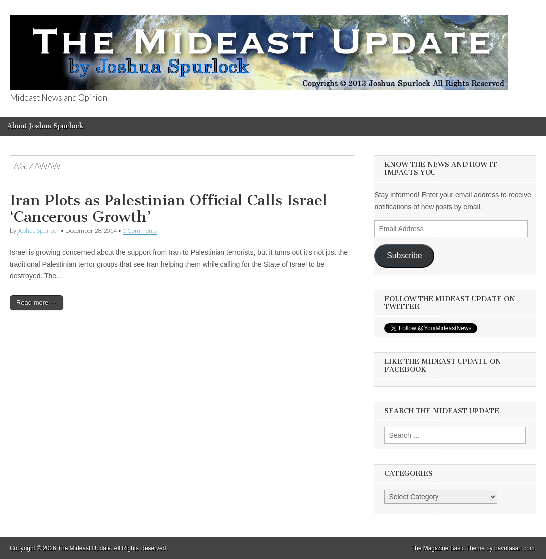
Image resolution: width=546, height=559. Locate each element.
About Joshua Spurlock (45, 126)
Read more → (36, 302)
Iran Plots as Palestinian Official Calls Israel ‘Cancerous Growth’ (168, 208)
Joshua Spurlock (38, 230)
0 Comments (140, 230)
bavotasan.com (514, 548)
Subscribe (404, 255)
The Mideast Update (84, 548)
